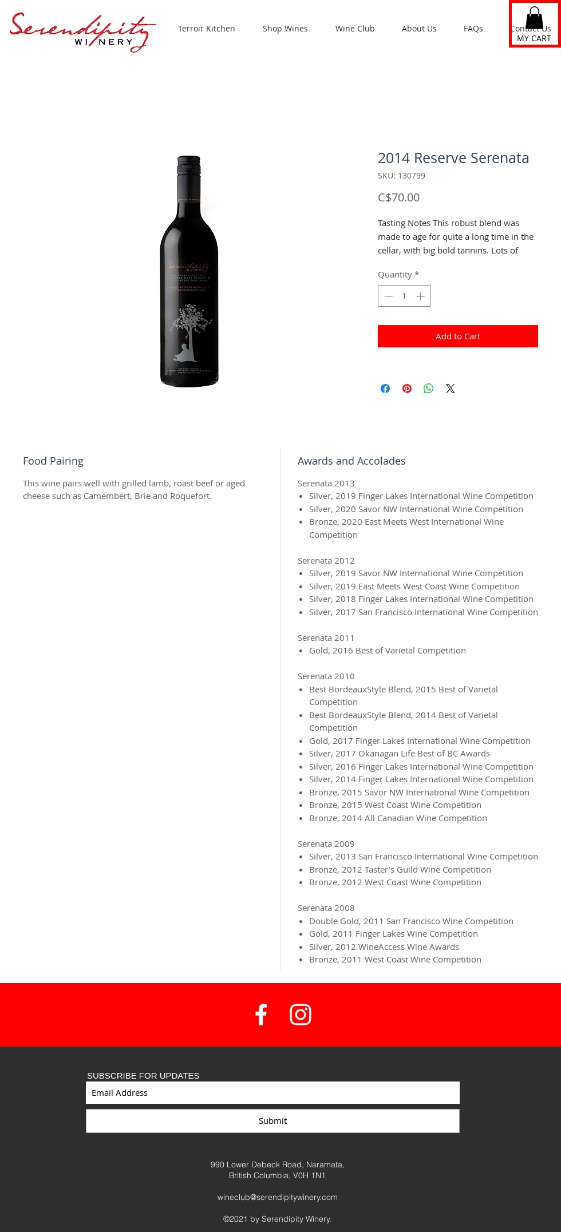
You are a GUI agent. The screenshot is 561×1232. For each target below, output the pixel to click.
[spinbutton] (404, 296)
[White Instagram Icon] (300, 1014)
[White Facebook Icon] (261, 1014)
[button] (534, 17)
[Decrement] (387, 296)
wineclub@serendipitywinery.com (278, 1197)
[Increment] (421, 296)
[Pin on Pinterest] (407, 388)
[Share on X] (450, 388)
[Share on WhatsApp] (429, 388)
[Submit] (273, 1121)
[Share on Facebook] (385, 388)
